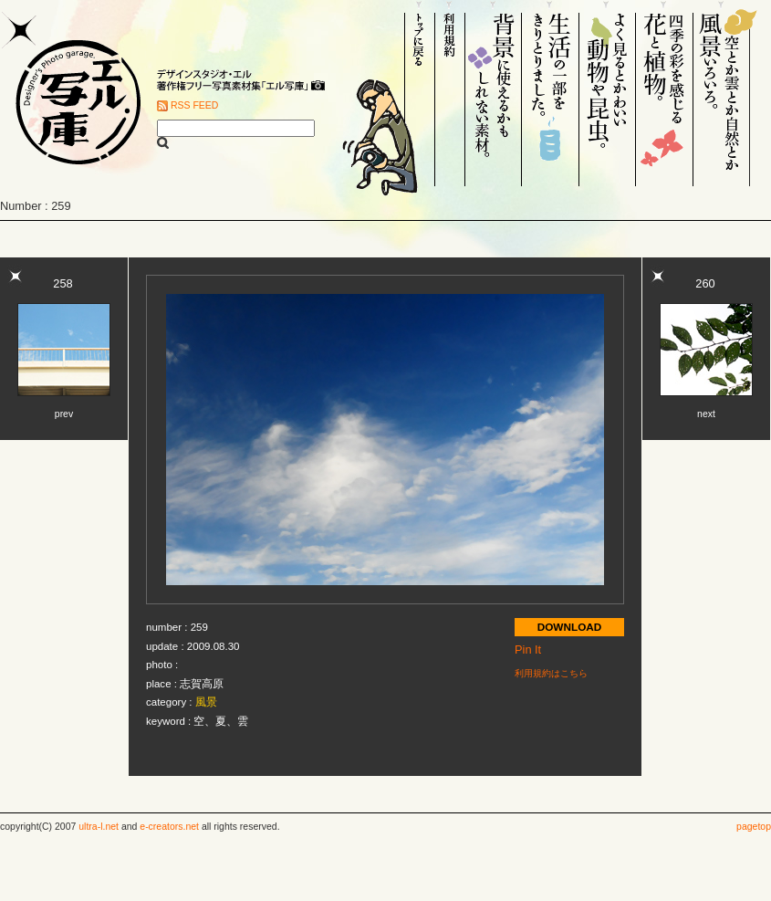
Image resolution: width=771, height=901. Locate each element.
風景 (206, 702)
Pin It (528, 649)
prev (64, 414)
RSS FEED (194, 105)
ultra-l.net (98, 827)
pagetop (753, 827)
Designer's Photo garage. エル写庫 (73, 93)
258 (62, 283)
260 (704, 283)
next (706, 414)
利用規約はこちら (551, 673)
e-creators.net (169, 827)
